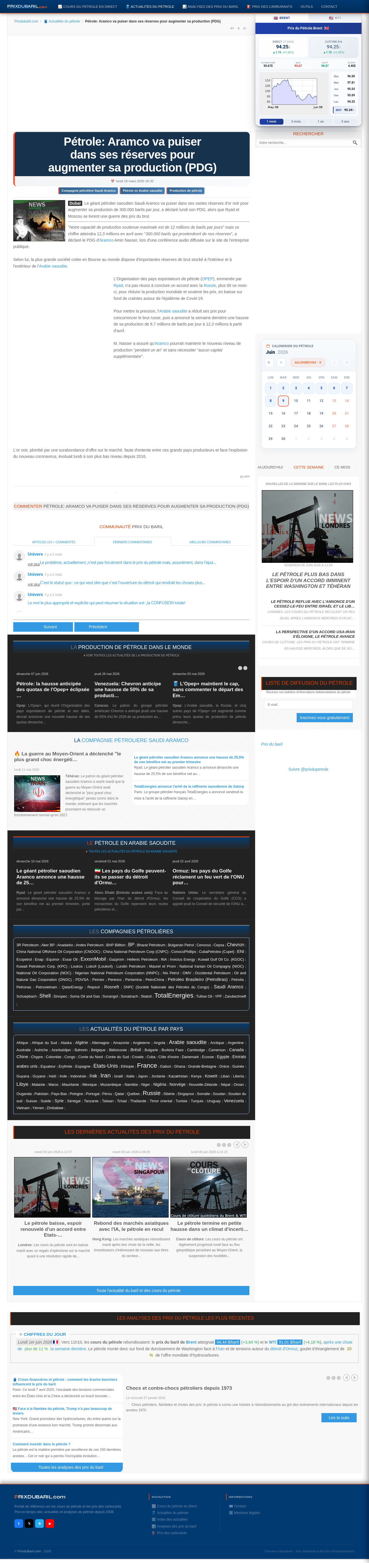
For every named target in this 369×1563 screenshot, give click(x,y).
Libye (22, 1084)
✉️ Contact (237, 1506)
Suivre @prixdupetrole (308, 769)
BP (131, 944)
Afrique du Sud (44, 1043)
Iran (106, 1075)
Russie (210, 285)
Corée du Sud (117, 1057)
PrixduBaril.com (29, 1551)
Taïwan (108, 1101)
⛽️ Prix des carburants (269, 6)
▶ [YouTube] (50, 1523)
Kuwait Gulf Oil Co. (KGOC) (221, 960)
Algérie (81, 1042)
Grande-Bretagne (202, 1066)
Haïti (52, 1076)
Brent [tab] (282, 18)
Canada (236, 1049)
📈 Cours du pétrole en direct (87, 6)
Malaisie (38, 1085)
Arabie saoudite (53, 266)
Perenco (114, 980)
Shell (44, 996)
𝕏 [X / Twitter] (29, 1523)
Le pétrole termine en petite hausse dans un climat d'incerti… (209, 1226)
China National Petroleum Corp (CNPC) (135, 951)
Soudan (219, 1094)
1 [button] (271, 388)
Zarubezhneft (235, 996)
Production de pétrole (186, 190)
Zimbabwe (55, 1108)
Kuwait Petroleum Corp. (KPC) (41, 966)
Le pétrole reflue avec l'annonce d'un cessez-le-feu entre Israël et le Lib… (313, 603)
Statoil (146, 996)
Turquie (197, 1101)
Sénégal (73, 1101)
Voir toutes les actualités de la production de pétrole (132, 655)
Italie (130, 1076)
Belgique (98, 1050)
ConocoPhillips (183, 951)
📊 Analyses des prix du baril (210, 6)
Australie (23, 1050)
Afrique (22, 1043)
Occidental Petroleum (213, 973)
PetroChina (155, 979)
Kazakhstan (178, 1076)
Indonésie (78, 1076)
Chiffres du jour (45, 1334)
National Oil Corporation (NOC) (43, 973)
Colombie (53, 1057)
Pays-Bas (59, 1094)
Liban (225, 1076)
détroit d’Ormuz (284, 1348)
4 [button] (309, 388)
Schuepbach (26, 996)
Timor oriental (161, 1101)
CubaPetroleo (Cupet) (216, 952)
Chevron (235, 944)
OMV (187, 973)
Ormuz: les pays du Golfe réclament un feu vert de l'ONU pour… (208, 876)
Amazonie (121, 1043)
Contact (329, 6)
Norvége (178, 1084)
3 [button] (296, 388)
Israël (118, 1076)
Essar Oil (70, 960)
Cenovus (204, 945)
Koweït (211, 1076)
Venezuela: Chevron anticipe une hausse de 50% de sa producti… (128, 689)
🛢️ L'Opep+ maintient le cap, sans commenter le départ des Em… (208, 689)
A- (245, 28)
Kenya (196, 1076)
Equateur (47, 1066)
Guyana (22, 1076)
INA (164, 960)
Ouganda (24, 1094)
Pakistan (41, 1094)
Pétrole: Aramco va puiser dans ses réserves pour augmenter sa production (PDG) (132, 154)
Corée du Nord (90, 1057)
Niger (145, 1085)
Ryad (118, 285)
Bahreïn (81, 1050)
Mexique (89, 1084)
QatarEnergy (72, 987)
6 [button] (334, 388)
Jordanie (158, 1076)
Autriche (41, 1050)
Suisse (31, 1101)
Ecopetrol (24, 960)
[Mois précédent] (281, 362)
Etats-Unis (105, 1066)
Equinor (52, 959)
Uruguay (214, 1101)
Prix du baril (272, 744)
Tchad (122, 1101)
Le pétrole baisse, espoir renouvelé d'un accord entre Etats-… (53, 1229)
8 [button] (271, 401)
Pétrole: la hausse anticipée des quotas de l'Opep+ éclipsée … (52, 689)
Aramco (106, 240)
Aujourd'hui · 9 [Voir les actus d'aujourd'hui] (308, 362)
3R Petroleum (27, 945)
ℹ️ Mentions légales (244, 1513)
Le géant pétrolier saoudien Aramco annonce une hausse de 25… (50, 876)
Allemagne (100, 1043)
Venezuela (234, 1101)
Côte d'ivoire (169, 1057)
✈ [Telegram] (39, 1523)
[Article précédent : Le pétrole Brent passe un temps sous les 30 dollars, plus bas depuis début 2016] (43, 627)
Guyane (39, 1076)
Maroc (53, 1085)
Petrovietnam (46, 987)
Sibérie (169, 1094)
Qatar (119, 1094)
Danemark (190, 1057)
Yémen (38, 1108)
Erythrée (65, 1066)
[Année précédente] (269, 362)
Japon (143, 1076)
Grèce (224, 1066)
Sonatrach (129, 996)
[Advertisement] (131, 85)
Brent (191, 1342)
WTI (272, 1342)
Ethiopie (127, 1066)
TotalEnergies (173, 995)
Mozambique (110, 1085)
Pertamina (133, 980)
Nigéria (159, 1084)
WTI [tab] (335, 18)
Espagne (83, 1066)
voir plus (34, 564)
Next (245, 1144)
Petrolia (237, 980)
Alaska (66, 1043)
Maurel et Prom (162, 966)
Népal (225, 1085)
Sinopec (60, 996)
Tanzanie (91, 1101)
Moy (339, 110)
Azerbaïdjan (61, 1050)
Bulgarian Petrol (181, 945)
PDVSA (82, 979)
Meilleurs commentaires (210, 542)
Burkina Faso (173, 1050)
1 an (321, 121)
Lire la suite (339, 1417)
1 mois (271, 121)
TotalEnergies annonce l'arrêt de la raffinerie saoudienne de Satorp (189, 787)
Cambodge (196, 1050)
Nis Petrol (171, 973)
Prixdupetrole (116, 492)
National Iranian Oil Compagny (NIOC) (211, 966)
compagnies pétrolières (137, 931)
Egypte (223, 1057)
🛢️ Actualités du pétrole (150, 6)
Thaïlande (138, 1101)
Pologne (76, 1094)
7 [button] (347, 388)
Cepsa (219, 945)
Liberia (238, 1076)
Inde (63, 1076)
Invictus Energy (182, 960)
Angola (159, 1043)
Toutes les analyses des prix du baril (74, 1467)
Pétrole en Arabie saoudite (142, 190)
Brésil (136, 1049)
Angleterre (141, 1043)
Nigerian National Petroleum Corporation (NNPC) (117, 973)
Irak (93, 1075)
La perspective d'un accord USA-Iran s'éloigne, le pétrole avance (315, 634)
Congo (69, 1057)
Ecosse (208, 1057)
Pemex (98, 979)
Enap (39, 960)
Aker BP (47, 945)
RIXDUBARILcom (39, 1497)
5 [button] (321, 388)
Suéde (46, 1101)
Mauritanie (70, 1085)
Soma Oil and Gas (85, 996)
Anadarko (65, 945)
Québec (133, 1094)
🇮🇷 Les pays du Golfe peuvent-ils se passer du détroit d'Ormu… (130, 876)
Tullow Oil (204, 996)
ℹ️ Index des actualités (169, 1519)
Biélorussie (118, 1050)
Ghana (179, 1066)
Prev (237, 1144)
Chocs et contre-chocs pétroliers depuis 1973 (179, 1388)
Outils (307, 6)
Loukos (77, 966)
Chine (22, 1056)
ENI (240, 951)
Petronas (23, 987)
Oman (239, 1084)
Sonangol (110, 996)
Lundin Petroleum (131, 966)
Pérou (107, 1094)
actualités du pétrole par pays (136, 1029)
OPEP (207, 279)
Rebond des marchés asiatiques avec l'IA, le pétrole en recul (131, 1226)
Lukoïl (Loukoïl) (99, 966)
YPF (218, 996)
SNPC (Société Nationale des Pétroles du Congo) (166, 987)
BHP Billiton (115, 945)
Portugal (92, 1094)
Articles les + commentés (53, 542)
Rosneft (111, 987)
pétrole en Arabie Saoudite (135, 843)
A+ (232, 28)
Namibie (131, 1085)
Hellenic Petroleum (142, 960)
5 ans (345, 121)
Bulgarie (151, 1050)
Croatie (138, 1057)
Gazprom (116, 960)
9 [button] (283, 401)
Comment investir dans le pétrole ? (41, 1444)
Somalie (203, 1094)
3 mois (296, 121)
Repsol (93, 987)
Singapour (186, 1094)
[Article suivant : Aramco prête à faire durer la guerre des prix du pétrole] (106, 627)
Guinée (238, 1066)
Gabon (165, 1066)
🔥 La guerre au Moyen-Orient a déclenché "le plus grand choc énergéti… (67, 756)
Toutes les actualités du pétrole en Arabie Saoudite (132, 851)
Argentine (236, 1043)
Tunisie (181, 1101)
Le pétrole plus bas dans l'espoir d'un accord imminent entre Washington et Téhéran (308, 580)
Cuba (151, 1057)
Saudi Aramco (228, 986)
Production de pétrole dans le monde (135, 647)
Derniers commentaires (132, 542)
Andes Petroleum (90, 945)
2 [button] (283, 388)
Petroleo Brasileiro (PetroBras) (197, 979)
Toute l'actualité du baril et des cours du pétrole (138, 1290)
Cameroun (216, 1050)
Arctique (217, 1043)
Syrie (59, 1101)
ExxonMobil (93, 959)
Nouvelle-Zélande (203, 1085)
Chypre (37, 1057)
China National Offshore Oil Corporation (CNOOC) (58, 951)
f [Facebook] (18, 1523)
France (147, 1065)
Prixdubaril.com (26, 21)
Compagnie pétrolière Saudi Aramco (88, 190)
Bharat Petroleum (151, 945)
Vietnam (23, 1108)
